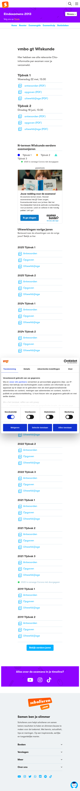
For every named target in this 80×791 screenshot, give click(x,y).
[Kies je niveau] (71, 14)
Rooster (23, 25)
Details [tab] (27, 369)
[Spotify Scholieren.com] (46, 777)
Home (14, 25)
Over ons (40, 767)
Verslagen (40, 752)
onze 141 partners (18, 382)
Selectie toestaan (40, 427)
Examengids (35, 25)
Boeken (40, 744)
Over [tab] (70, 369)
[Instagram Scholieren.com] (25, 777)
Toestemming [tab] (9, 369)
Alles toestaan (65, 427)
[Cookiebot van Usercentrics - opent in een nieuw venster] (65, 362)
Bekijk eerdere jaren (40, 647)
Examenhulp (49, 25)
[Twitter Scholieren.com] (31, 777)
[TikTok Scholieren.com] (50, 777)
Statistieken (63, 25)
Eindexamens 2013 (17, 14)
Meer (40, 759)
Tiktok (16, 19)
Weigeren (15, 427)
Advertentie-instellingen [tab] (48, 369)
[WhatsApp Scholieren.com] (36, 777)
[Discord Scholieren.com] (41, 777)
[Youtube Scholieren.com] (20, 777)
